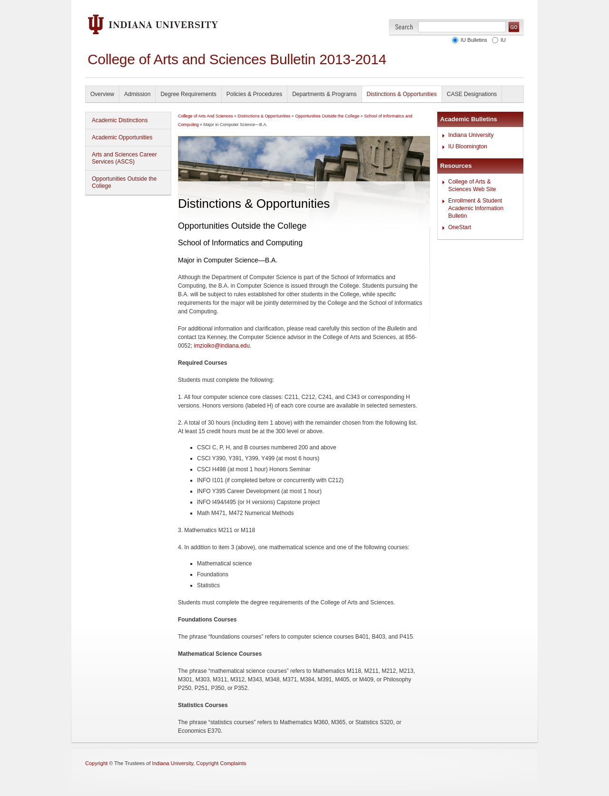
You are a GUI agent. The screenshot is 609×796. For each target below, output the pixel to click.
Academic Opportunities (122, 137)
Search (404, 26)
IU (503, 40)
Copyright (96, 763)
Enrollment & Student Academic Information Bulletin (475, 208)
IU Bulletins (474, 40)
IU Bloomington (467, 146)
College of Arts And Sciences (205, 116)
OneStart (459, 227)
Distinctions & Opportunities (402, 94)
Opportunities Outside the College (124, 182)
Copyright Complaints (221, 763)
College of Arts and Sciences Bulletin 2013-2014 (237, 59)
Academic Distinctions (119, 120)
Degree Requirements (188, 94)
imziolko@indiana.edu (222, 345)
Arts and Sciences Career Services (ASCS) (124, 158)
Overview (102, 94)
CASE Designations (472, 94)
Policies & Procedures (254, 94)
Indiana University (470, 135)
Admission (137, 94)
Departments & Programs (324, 94)
